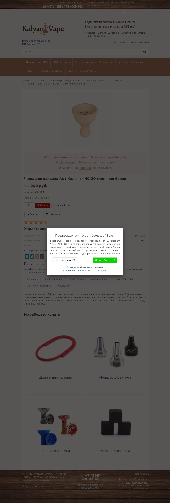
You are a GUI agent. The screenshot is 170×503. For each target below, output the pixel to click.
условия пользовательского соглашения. (85, 271)
